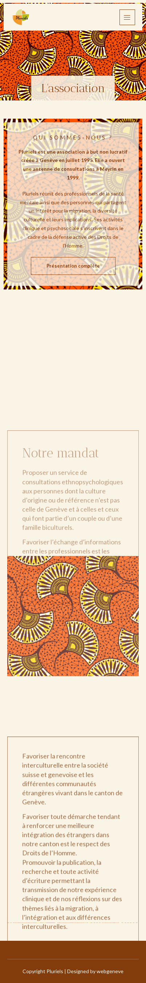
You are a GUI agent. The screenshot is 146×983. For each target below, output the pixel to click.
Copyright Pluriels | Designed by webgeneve (73, 971)
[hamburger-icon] (127, 17)
